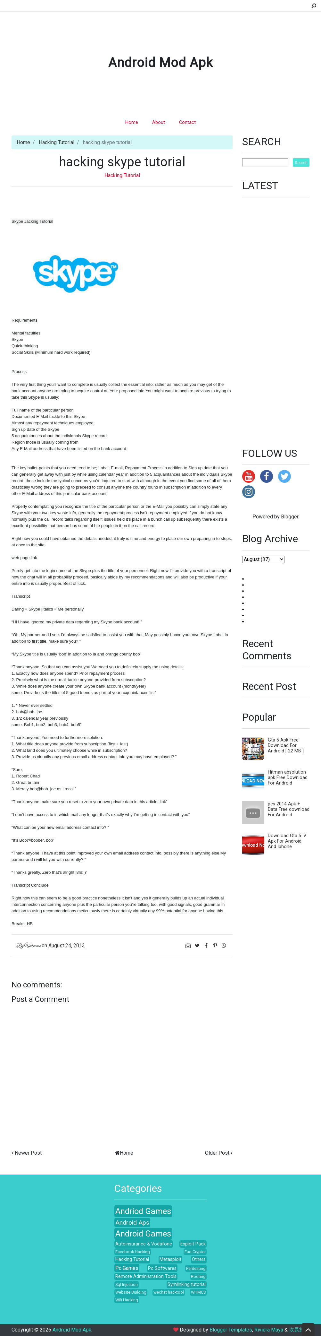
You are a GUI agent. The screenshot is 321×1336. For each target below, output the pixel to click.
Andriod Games (143, 1211)
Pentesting (196, 1268)
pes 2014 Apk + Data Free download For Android (288, 809)
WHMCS (198, 1292)
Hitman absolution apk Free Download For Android (288, 777)
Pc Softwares (162, 1268)
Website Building (130, 1292)
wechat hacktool (168, 1292)
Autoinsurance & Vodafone (143, 1244)
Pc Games (126, 1268)
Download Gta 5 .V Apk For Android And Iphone (287, 841)
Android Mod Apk (160, 62)
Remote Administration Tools (146, 1276)
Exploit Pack (193, 1244)
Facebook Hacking (132, 1251)
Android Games (143, 1233)
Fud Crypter (195, 1251)
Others (199, 1259)
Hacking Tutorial (56, 142)
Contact (187, 122)
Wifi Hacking (126, 1299)
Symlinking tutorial (187, 1284)
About (158, 122)
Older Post (217, 1153)
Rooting (198, 1276)
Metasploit (170, 1259)
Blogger (289, 517)
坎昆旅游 (299, 1330)
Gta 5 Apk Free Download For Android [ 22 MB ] (286, 745)
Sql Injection (126, 1284)
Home (131, 122)
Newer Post (28, 1153)
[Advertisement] (275, 318)
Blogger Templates (231, 1330)
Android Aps (132, 1222)
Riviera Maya (268, 1330)
